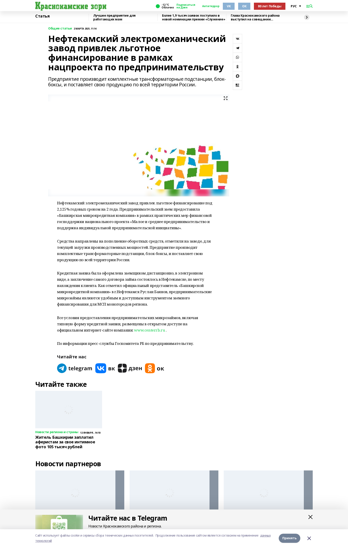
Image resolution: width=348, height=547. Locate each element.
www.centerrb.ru (149, 330)
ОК (244, 6)
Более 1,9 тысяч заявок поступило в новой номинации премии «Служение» (193, 17)
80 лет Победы (269, 6)
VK (229, 6)
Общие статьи (60, 28)
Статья (42, 16)
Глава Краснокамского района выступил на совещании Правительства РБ (255, 17)
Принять (289, 538)
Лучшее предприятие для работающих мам (114, 17)
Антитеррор (210, 6)
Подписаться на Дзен (185, 6)
